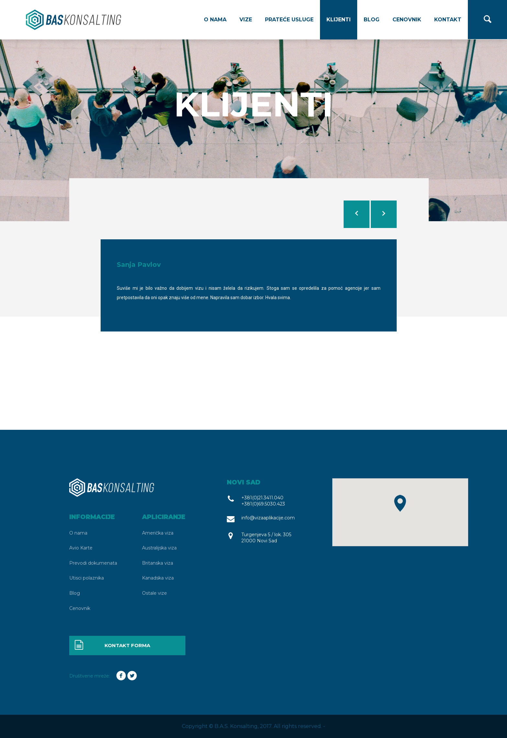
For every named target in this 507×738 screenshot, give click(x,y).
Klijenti (338, 19)
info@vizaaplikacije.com (268, 518)
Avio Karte (81, 548)
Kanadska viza (158, 578)
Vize (245, 19)
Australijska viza (159, 548)
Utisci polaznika (86, 578)
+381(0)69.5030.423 (263, 504)
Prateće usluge (289, 19)
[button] (400, 503)
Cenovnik (406, 19)
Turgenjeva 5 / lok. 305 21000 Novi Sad (266, 538)
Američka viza (157, 533)
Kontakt (447, 19)
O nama (215, 19)
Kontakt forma (112, 645)
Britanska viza (157, 563)
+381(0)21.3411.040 (262, 498)
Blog (372, 19)
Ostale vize (154, 593)
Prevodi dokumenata (93, 563)
